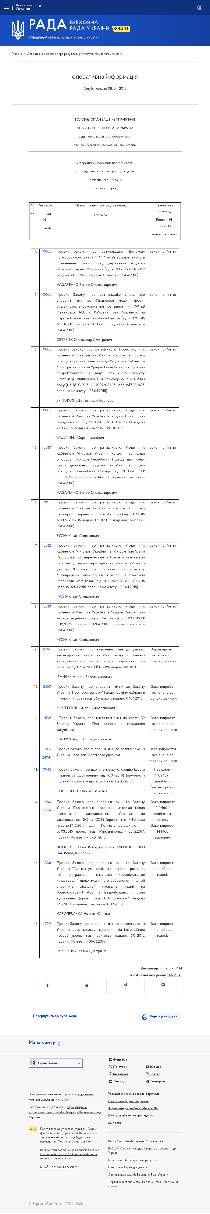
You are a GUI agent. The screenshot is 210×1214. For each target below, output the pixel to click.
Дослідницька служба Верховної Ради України (138, 1175)
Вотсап (153, 1075)
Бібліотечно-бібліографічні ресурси (132, 1161)
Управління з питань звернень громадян (134, 1094)
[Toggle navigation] (6, 7)
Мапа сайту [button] (42, 1043)
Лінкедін (118, 1082)
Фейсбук (118, 1060)
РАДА (48, 25)
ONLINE (121, 28)
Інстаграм (118, 1075)
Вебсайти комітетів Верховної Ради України (136, 1142)
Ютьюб (153, 1068)
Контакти (114, 1123)
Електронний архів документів (128, 1168)
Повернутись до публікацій (55, 1016)
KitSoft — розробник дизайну (58, 1167)
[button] (56, 1063)
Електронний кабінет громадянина (131, 1116)
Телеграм (155, 1082)
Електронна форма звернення (128, 1102)
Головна (17, 54)
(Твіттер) (118, 1068)
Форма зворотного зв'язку (75, 1142)
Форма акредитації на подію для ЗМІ (133, 1109)
